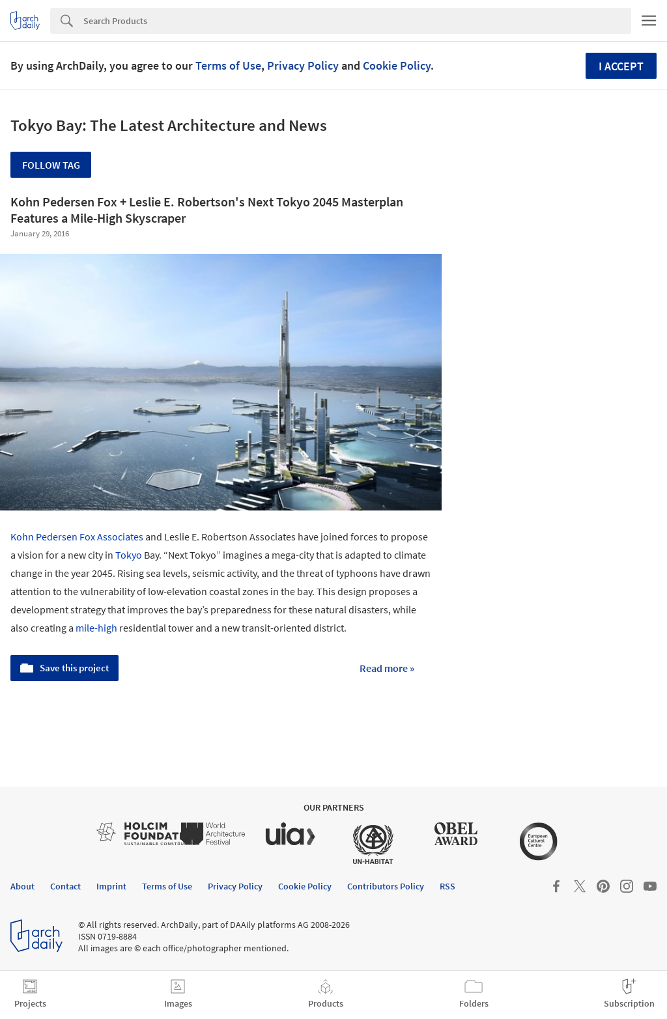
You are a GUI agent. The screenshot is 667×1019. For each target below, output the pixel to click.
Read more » (387, 668)
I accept (621, 66)
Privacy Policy (303, 65)
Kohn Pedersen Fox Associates (76, 536)
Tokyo (128, 554)
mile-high (96, 627)
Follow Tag (51, 164)
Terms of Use (228, 65)
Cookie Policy (397, 65)
